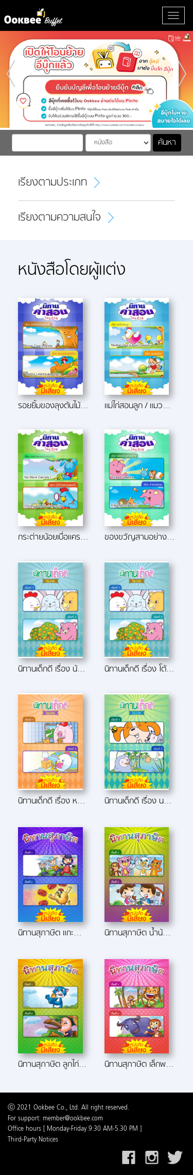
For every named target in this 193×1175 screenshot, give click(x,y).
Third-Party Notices (33, 1140)
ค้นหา (167, 142)
